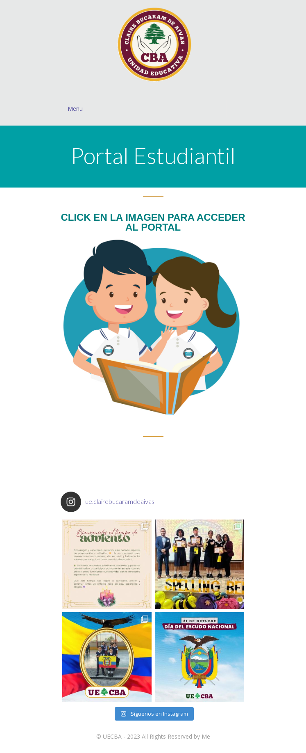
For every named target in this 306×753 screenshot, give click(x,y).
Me (206, 736)
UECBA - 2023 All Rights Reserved (147, 736)
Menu (157, 108)
